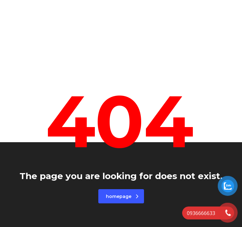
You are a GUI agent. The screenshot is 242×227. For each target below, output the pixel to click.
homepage (122, 196)
